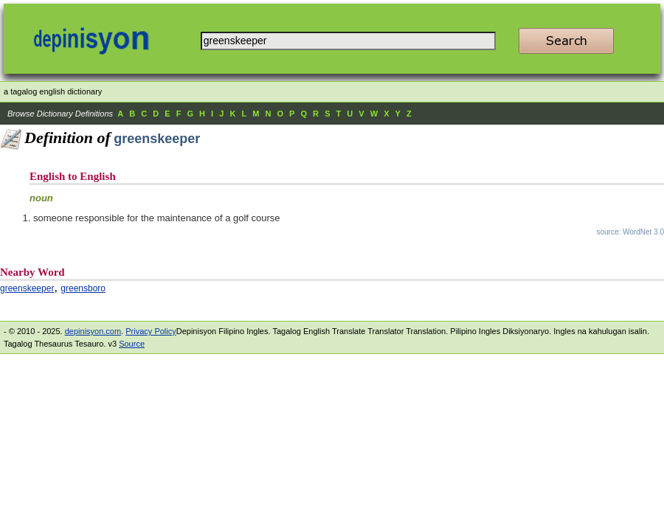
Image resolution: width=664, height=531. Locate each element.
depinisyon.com (93, 331)
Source (132, 343)
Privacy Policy (150, 331)
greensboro (83, 288)
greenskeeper (27, 288)
